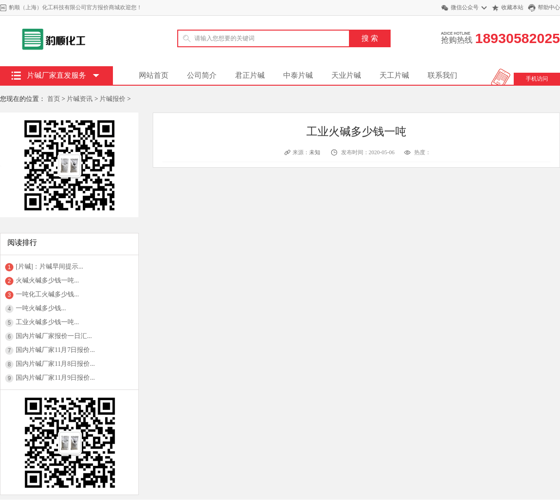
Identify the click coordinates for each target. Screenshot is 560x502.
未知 (315, 152)
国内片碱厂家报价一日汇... (54, 336)
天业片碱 (346, 75)
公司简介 (202, 75)
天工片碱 (394, 75)
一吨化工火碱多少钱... (47, 294)
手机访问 (537, 78)
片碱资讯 (80, 98)
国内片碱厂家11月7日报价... (55, 349)
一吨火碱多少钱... (41, 308)
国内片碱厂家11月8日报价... (55, 363)
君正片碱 (250, 75)
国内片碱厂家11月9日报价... (55, 377)
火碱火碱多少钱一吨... (47, 280)
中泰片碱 (298, 75)
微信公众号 (465, 7)
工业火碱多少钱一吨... (47, 322)
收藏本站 (512, 7)
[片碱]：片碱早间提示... (49, 266)
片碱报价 (112, 98)
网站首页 (153, 75)
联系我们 (442, 75)
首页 (53, 98)
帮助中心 (549, 7)
